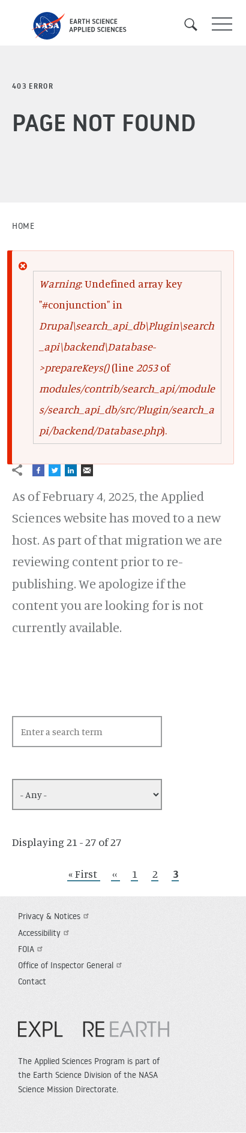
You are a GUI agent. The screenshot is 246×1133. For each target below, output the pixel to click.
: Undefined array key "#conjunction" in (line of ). (127, 357)
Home (23, 225)
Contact (32, 981)
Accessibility (45, 932)
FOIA (32, 949)
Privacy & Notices (55, 916)
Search (195, 24)
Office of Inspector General (71, 965)
